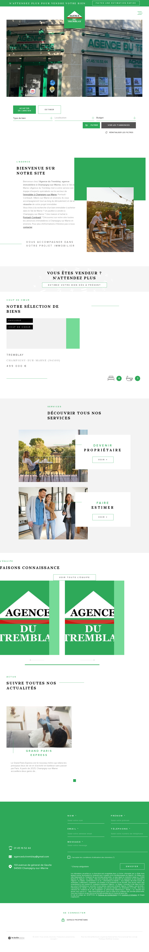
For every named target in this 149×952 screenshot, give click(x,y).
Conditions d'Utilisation (129, 895)
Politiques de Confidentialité (107, 895)
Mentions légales (99, 937)
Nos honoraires (120, 937)
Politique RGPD (104, 939)
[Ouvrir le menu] (140, 13)
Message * (75, 842)
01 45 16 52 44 (22, 848)
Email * (73, 829)
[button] (62, 665)
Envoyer (132, 866)
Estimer (49, 110)
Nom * (72, 816)
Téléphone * (120, 829)
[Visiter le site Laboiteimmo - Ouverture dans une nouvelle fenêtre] (16, 938)
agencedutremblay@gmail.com (31, 856)
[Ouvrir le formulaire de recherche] (91, 125)
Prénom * (118, 816)
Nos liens (132, 937)
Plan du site (86, 937)
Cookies (115, 939)
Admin (110, 937)
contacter (27, 232)
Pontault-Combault (32, 222)
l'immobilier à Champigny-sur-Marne (40, 199)
